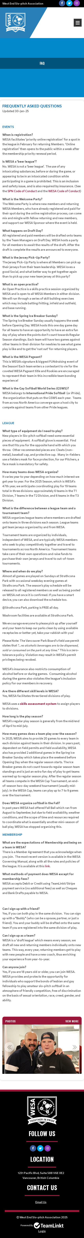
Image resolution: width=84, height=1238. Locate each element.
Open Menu (78, 23)
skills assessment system (38, 703)
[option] (42, 1049)
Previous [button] (9, 1047)
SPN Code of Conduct (22, 191)
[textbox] (42, 557)
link (47, 866)
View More (72, 1021)
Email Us (40, 1202)
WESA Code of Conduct (64, 191)
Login (42, 1231)
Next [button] (75, 1047)
